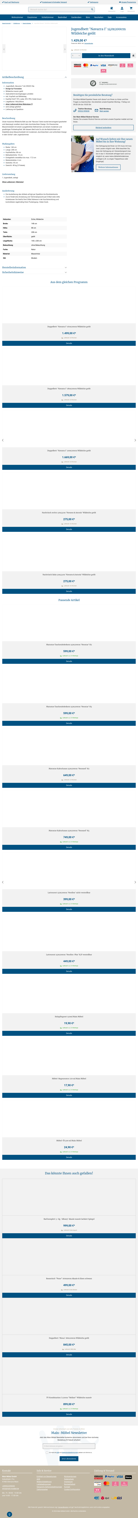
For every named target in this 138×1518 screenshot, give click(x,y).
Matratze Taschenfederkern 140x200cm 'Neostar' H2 (69, 645)
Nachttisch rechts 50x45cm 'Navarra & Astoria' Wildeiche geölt (69, 513)
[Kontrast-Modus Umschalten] (9, 1514)
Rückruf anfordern (103, 127)
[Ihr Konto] (122, 9)
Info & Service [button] (44, 1471)
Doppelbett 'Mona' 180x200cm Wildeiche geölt (69, 1338)
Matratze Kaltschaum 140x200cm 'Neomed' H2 (69, 769)
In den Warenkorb (106, 56)
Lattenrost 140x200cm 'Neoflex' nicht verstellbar (69, 893)
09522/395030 (83, 111)
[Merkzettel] (111, 9)
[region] (34, 48)
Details (69, 343)
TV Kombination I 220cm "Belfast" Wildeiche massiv (69, 1397)
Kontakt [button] (6, 1471)
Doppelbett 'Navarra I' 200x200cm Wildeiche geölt (69, 451)
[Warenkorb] (131, 9)
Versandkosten (88, 43)
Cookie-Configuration (72, 1489)
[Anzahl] (76, 55)
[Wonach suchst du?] (61, 9)
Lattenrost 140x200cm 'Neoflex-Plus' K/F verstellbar (69, 955)
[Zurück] (2, 440)
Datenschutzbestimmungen (70, 1452)
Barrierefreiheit (69, 1484)
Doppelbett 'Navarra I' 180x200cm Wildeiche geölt (69, 389)
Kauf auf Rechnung (11, 2)
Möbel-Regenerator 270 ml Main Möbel (69, 1079)
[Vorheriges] (4, 48)
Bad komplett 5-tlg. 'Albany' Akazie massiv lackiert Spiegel (69, 1219)
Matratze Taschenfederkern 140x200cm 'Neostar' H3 (69, 707)
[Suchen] (92, 9)
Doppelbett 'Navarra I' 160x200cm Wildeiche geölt (69, 327)
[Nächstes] (65, 48)
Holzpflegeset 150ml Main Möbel (69, 1017)
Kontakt (67, 1487)
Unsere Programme (128, 2)
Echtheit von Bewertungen (46, 1477)
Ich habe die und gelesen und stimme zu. (70, 1452)
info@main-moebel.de (10, 1489)
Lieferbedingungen (44, 1484)
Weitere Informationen (108, 167)
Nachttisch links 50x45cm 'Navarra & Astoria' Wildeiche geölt (69, 575)
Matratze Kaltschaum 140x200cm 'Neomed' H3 (69, 831)
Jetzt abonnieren (69, 1459)
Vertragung (94, 2)
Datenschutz (69, 1479)
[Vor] (135, 440)
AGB (57, 1452)
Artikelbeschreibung (13, 77)
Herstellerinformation (14, 267)
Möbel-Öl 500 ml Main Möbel (69, 1141)
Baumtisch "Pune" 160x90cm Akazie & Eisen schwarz (69, 1278)
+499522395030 (8, 1486)
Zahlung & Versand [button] (104, 1471)
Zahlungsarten (42, 1489)
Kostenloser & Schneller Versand (54, 2)
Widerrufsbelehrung (44, 1482)
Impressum (68, 1482)
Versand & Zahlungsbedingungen (49, 1487)
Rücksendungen (70, 1477)
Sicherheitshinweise (13, 272)
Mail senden (104, 111)
